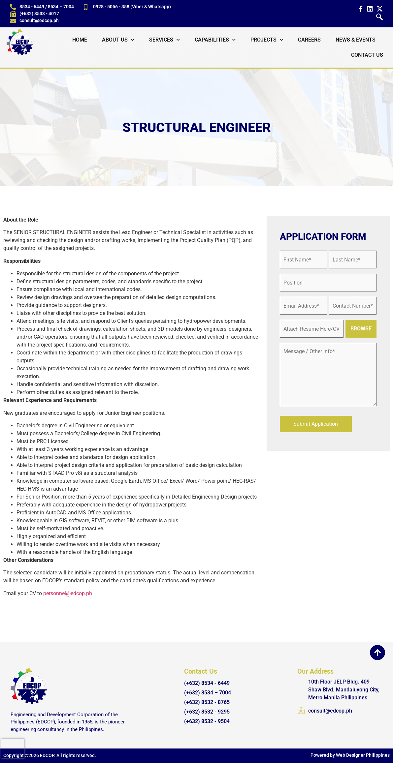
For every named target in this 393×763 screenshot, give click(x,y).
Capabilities (215, 40)
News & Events (356, 40)
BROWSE (361, 328)
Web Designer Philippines (363, 755)
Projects (266, 40)
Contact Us (367, 55)
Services (164, 40)
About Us (118, 40)
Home (79, 40)
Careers (309, 40)
